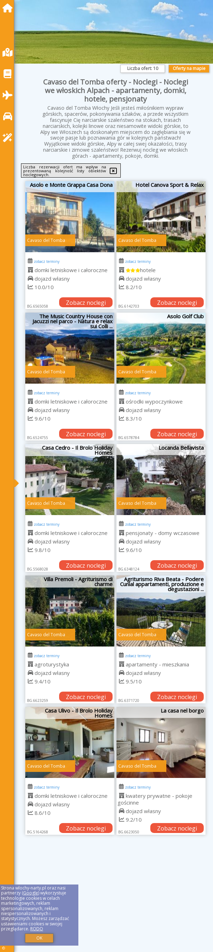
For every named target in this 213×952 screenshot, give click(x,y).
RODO (36, 929)
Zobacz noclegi (86, 303)
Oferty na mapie (189, 68)
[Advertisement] (115, 900)
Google (30, 893)
